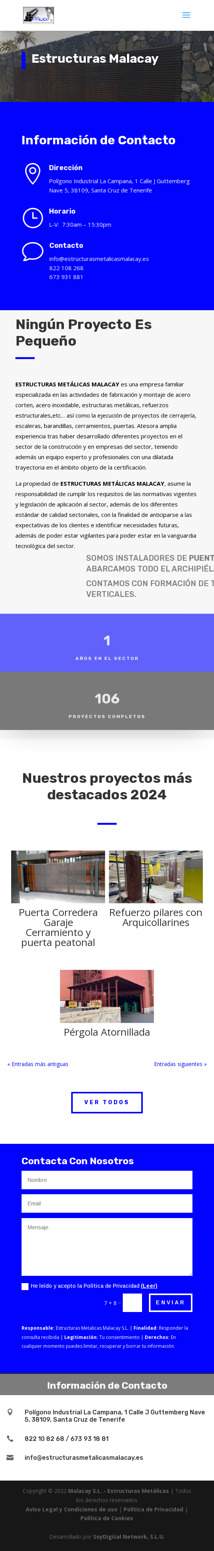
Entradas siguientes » (180, 1064)
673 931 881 (73, 277)
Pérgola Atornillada (107, 1032)
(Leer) (149, 1286)
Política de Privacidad (153, 1509)
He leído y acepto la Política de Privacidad (89, 1286)
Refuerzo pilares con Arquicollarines (155, 917)
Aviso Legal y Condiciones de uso (71, 1509)
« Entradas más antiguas (38, 1064)
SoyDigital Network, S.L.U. (129, 1536)
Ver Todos (107, 1102)
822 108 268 (73, 268)
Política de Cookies (106, 1518)
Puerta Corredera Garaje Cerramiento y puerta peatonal (58, 927)
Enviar (171, 1302)
